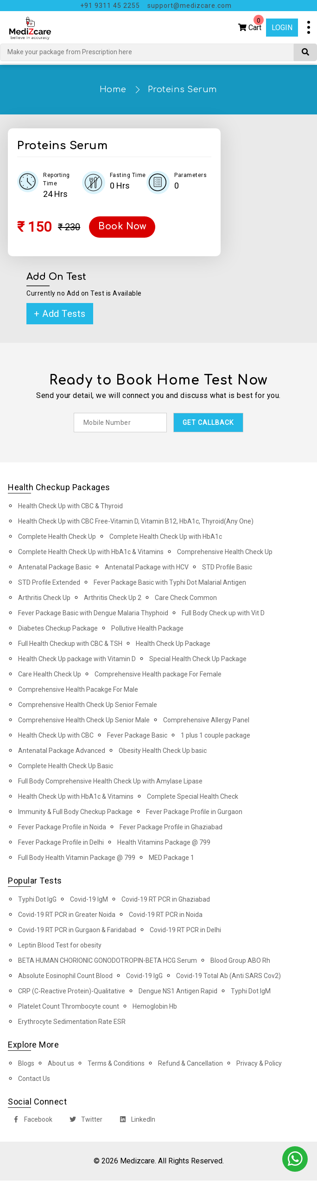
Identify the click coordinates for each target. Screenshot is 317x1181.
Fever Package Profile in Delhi (61, 842)
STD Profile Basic (227, 567)
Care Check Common (186, 598)
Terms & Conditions (116, 1063)
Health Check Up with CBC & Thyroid (70, 506)
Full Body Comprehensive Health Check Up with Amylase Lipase (110, 781)
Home (113, 89)
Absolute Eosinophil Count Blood (65, 976)
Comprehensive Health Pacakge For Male (78, 690)
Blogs (26, 1063)
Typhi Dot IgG (37, 899)
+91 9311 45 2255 (110, 5)
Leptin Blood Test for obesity (59, 945)
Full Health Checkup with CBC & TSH (70, 644)
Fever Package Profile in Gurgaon (194, 812)
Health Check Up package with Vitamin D (77, 659)
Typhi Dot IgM (251, 991)
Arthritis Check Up (44, 598)
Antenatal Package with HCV (147, 567)
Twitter (84, 1121)
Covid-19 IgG (144, 976)
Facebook (30, 1121)
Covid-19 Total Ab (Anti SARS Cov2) (228, 976)
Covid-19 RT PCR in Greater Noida (66, 915)
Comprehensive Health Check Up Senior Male (84, 720)
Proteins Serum (182, 89)
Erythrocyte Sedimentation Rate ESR (72, 1022)
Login (282, 27)
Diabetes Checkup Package (58, 628)
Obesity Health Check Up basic (163, 751)
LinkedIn (135, 1121)
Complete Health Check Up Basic (65, 766)
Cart (251, 25)
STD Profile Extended (49, 583)
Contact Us (34, 1079)
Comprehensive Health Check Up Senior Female (87, 705)
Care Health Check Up (49, 674)
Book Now (123, 226)
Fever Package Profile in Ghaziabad (171, 827)
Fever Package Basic (137, 735)
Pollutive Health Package (147, 628)
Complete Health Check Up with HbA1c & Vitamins (91, 552)
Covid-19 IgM (89, 899)
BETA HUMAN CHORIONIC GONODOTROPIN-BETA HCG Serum (107, 961)
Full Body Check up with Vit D (223, 613)
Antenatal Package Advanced (61, 751)
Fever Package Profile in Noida (62, 827)
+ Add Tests (60, 313)
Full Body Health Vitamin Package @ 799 (76, 858)
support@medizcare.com (189, 5)
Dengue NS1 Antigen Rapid (178, 991)
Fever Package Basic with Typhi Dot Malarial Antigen (170, 583)
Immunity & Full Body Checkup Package (75, 812)
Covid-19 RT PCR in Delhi (185, 930)
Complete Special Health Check (192, 797)
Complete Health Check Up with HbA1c (165, 537)
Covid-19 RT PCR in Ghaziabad (165, 899)
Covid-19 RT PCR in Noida (166, 915)
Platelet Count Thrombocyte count (68, 1006)
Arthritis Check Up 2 (112, 598)
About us (61, 1063)
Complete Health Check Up (57, 537)
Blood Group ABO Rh (240, 961)
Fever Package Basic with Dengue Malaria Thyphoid (93, 613)
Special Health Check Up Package (198, 659)
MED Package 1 (171, 858)
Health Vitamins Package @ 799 (163, 842)
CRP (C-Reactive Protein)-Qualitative (71, 991)
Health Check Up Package (173, 644)
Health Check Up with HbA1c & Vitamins (75, 797)
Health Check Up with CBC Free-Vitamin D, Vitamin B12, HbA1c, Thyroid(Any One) (136, 521)
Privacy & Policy (259, 1063)
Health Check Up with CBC (56, 735)
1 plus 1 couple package (215, 735)
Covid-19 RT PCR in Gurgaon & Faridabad (77, 930)
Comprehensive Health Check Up (225, 552)
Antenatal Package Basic (54, 567)
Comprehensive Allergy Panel (206, 720)
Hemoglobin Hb (155, 1006)
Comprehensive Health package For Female (158, 674)
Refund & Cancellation (190, 1063)
